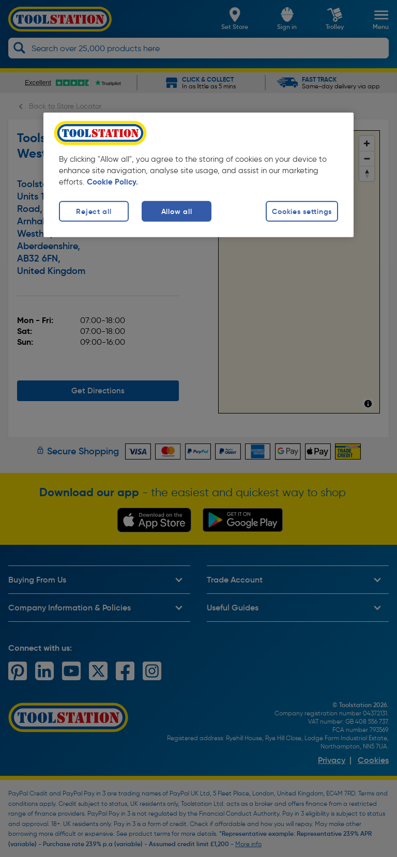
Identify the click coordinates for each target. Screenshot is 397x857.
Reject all (93, 211)
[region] (198, 174)
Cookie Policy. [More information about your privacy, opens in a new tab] (112, 181)
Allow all (176, 211)
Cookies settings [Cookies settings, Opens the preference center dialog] (302, 211)
